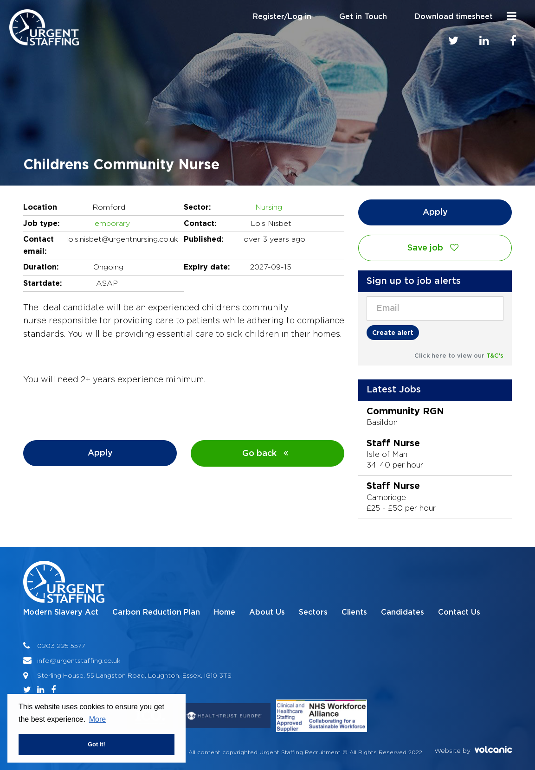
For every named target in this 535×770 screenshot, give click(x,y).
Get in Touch (363, 16)
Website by (473, 750)
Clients (354, 612)
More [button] (97, 719)
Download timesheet (454, 16)
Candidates (402, 612)
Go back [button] (267, 453)
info (43, 660)
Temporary (110, 223)
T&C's (494, 356)
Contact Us (459, 612)
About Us (267, 612)
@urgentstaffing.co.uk (85, 660)
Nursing (268, 207)
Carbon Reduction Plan (156, 612)
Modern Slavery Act (60, 612)
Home (224, 612)
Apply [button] (100, 453)
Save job (435, 248)
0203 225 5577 (61, 645)
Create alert (392, 332)
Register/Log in (282, 16)
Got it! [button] (96, 744)
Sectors (313, 612)
